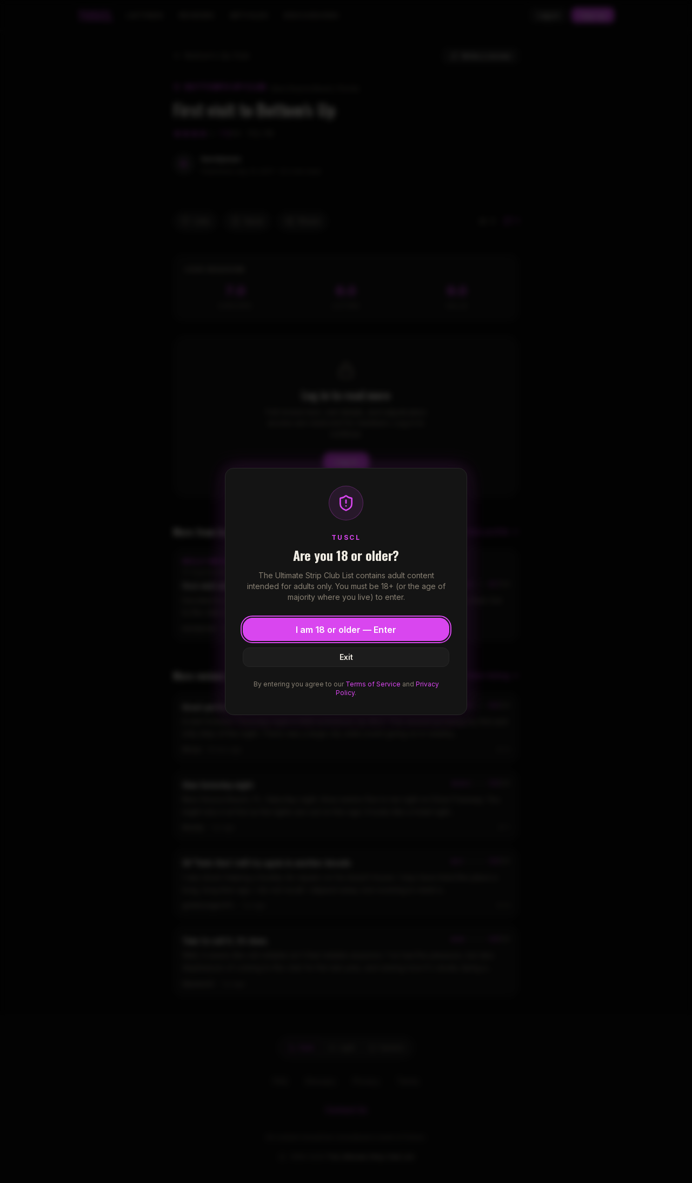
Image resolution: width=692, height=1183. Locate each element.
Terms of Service (373, 684)
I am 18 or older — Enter (346, 629)
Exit (346, 657)
